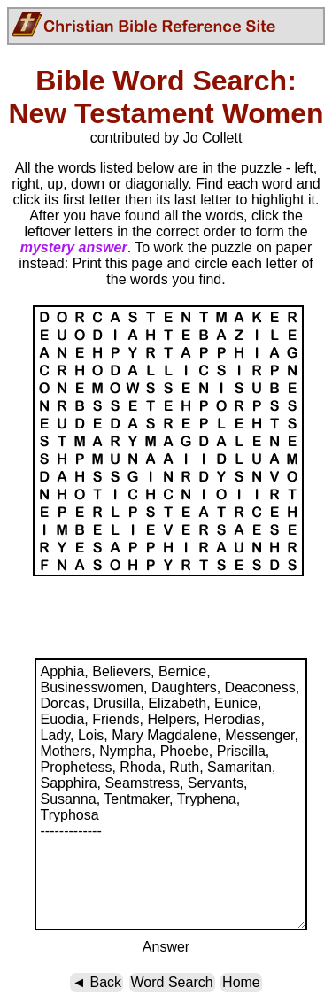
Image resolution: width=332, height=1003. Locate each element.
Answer (166, 946)
